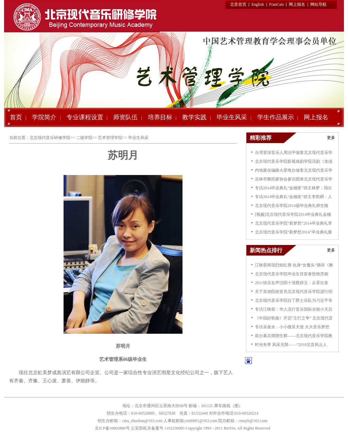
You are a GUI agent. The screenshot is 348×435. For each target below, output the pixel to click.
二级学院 (84, 137)
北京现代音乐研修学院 (50, 137)
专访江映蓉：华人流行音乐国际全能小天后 (293, 309)
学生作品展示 (275, 117)
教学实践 (194, 117)
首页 (16, 117)
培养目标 (160, 117)
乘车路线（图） (228, 405)
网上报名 (297, 4)
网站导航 (318, 4)
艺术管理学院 (110, 137)
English (257, 4)
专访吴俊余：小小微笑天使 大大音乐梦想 (292, 327)
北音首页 (238, 4)
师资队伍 (125, 117)
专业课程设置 (85, 117)
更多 (331, 137)
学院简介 (44, 117)
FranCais (276, 4)
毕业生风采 (231, 117)
